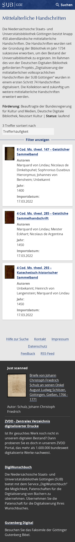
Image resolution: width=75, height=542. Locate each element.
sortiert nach (26, 125)
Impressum (60, 339)
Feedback (28, 353)
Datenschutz (37, 346)
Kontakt (40, 339)
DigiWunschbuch (18, 467)
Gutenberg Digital (19, 522)
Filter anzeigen (37, 140)
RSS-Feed (47, 353)
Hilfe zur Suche (17, 339)
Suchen (64, 4)
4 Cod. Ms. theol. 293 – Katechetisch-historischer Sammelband (37, 273)
